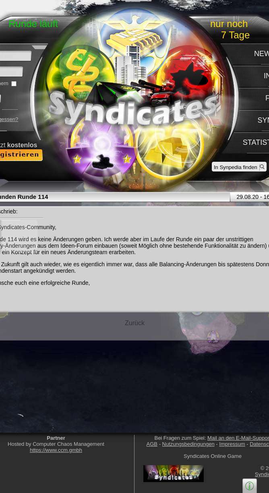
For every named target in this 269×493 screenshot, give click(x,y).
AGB (152, 444)
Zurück (135, 323)
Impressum (232, 444)
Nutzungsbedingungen (188, 444)
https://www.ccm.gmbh (56, 450)
